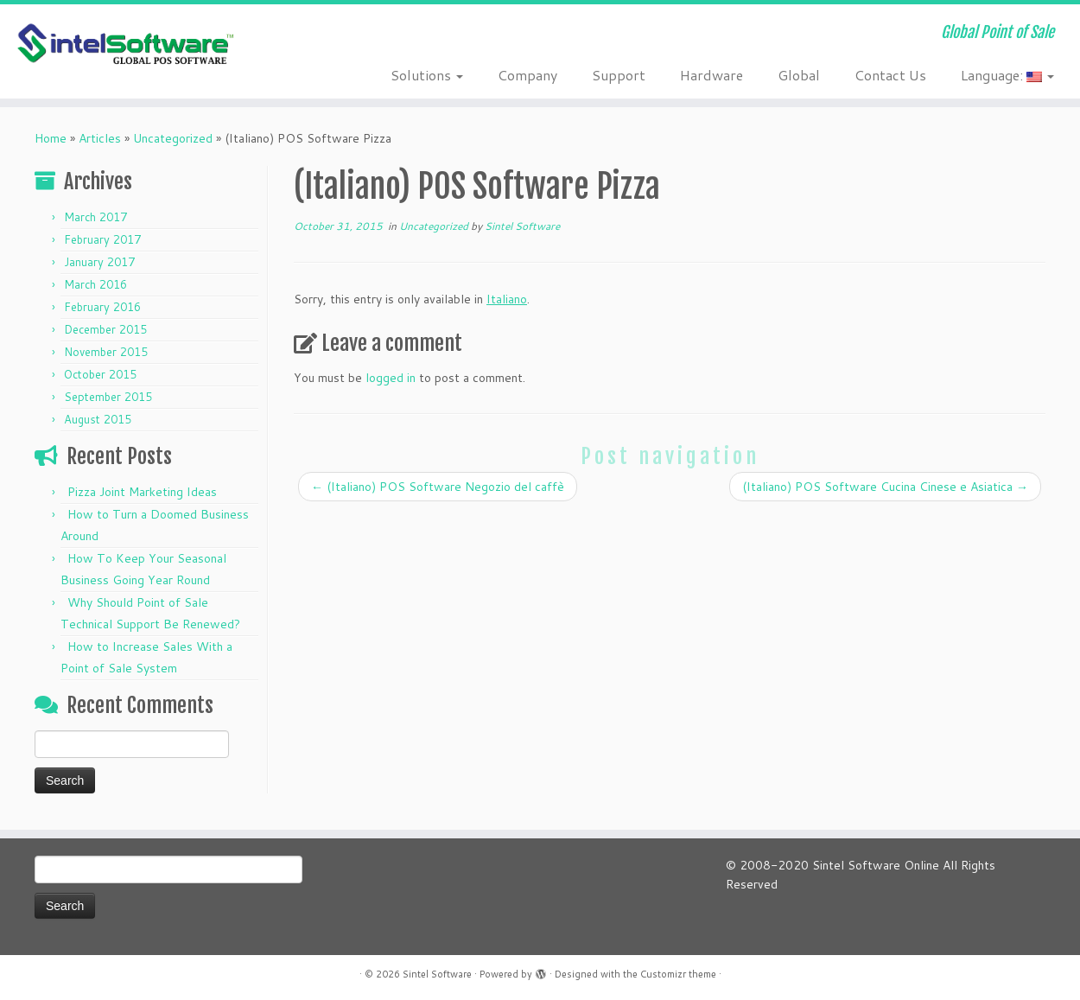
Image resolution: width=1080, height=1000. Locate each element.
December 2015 (105, 329)
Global (799, 75)
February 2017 (102, 239)
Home (51, 138)
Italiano (506, 299)
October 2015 (100, 374)
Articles (100, 138)
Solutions (427, 75)
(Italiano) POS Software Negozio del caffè (437, 486)
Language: (1007, 75)
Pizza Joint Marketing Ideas (142, 491)
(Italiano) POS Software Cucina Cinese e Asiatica (885, 486)
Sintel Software (522, 226)
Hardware (711, 75)
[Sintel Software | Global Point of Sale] (124, 45)
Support (618, 75)
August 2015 (97, 419)
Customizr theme (678, 974)
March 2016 (95, 284)
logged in (390, 377)
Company (527, 75)
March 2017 (95, 217)
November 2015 (106, 352)
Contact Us (890, 75)
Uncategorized (173, 138)
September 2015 (108, 396)
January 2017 (99, 262)
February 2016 (102, 307)
